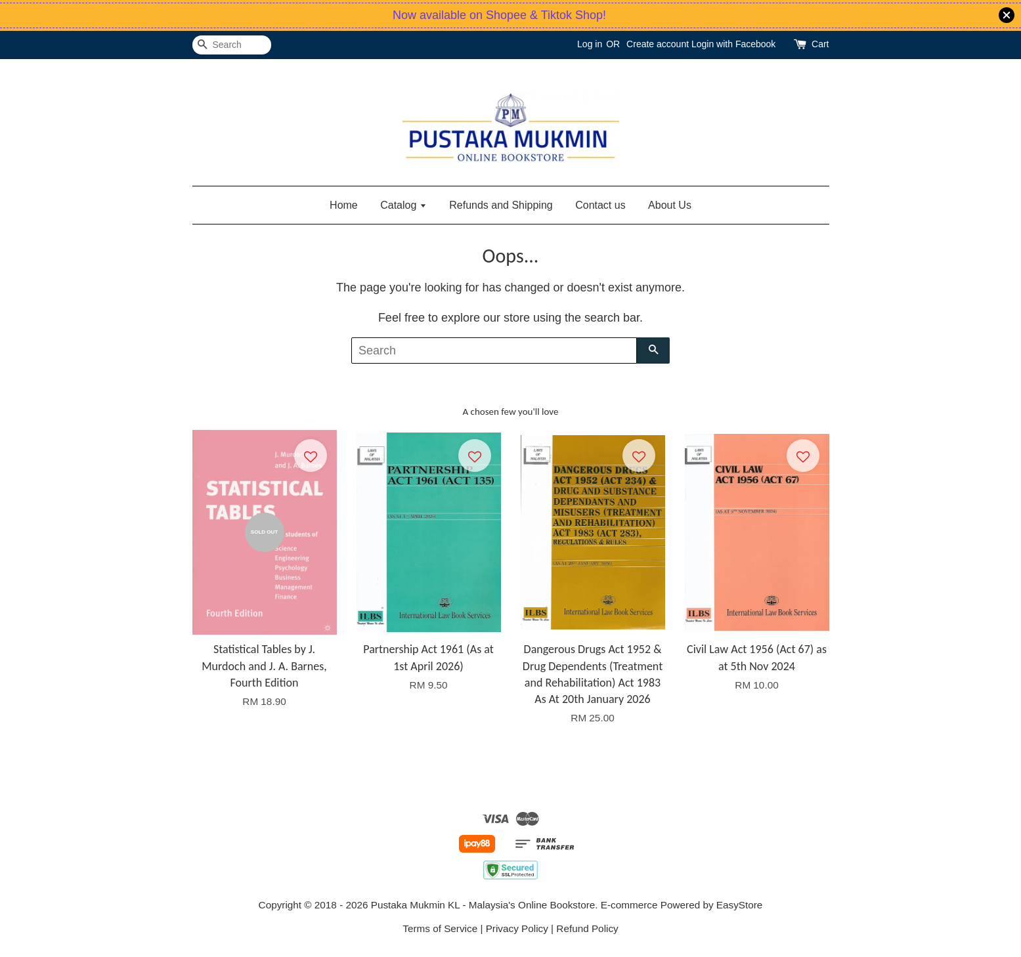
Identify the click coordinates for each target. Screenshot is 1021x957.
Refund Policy (587, 928)
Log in (589, 44)
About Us (669, 205)
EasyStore (739, 904)
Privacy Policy (517, 928)
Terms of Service (439, 928)
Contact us (600, 205)
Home (344, 205)
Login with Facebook (733, 44)
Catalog (403, 205)
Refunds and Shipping (500, 205)
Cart (820, 44)
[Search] (231, 44)
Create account (657, 44)
